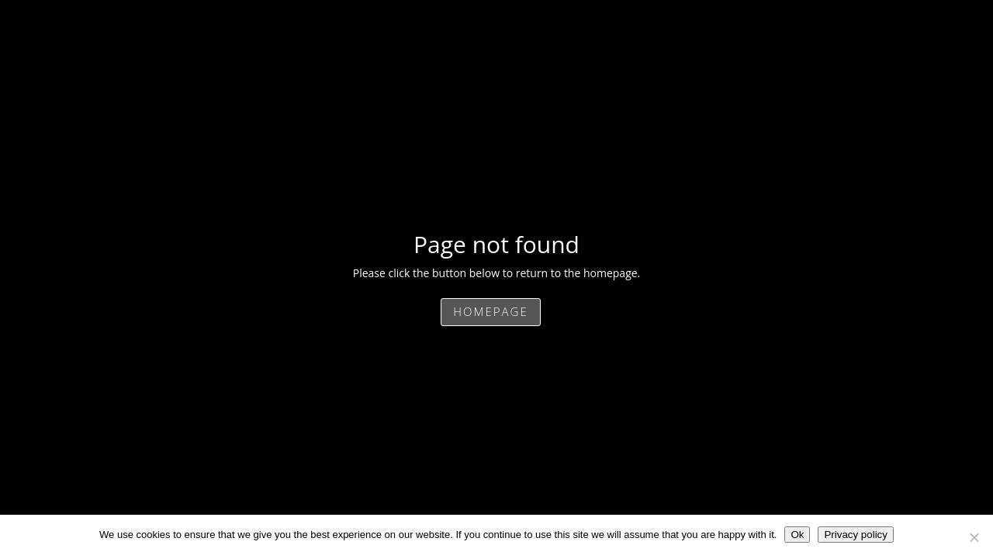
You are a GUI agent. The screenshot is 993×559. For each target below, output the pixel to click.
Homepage (490, 311)
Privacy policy (855, 534)
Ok (797, 534)
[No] (973, 537)
